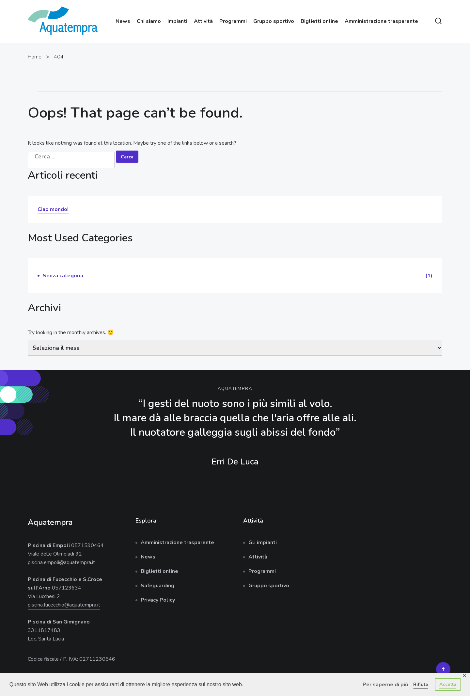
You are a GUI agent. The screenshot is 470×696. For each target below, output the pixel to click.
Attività (203, 21)
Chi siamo (149, 21)
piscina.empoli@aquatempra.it (61, 562)
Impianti (177, 21)
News (123, 21)
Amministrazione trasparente (381, 21)
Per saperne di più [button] (385, 684)
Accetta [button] (447, 684)
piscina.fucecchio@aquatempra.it (64, 604)
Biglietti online (319, 21)
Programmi (233, 21)
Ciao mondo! (53, 209)
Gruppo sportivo (273, 21)
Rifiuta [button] (420, 684)
